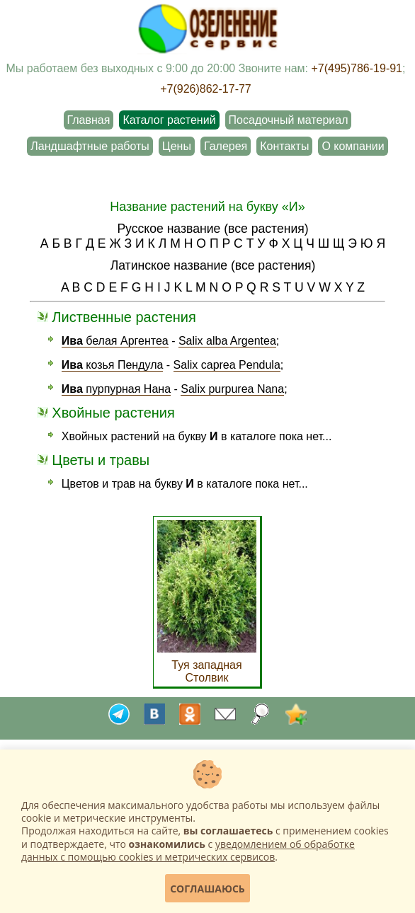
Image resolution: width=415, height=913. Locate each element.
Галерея (225, 146)
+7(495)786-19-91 (356, 68)
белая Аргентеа (115, 341)
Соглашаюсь (207, 888)
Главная (88, 120)
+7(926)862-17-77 (205, 89)
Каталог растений (169, 120)
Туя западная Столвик (206, 665)
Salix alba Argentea (227, 341)
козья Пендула (113, 365)
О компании (353, 146)
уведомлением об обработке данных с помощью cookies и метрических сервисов (188, 850)
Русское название (168, 229)
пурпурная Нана (116, 389)
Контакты (284, 146)
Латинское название (168, 265)
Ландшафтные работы (89, 146)
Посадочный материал (288, 120)
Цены (176, 146)
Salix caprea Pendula (227, 365)
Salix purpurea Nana (232, 389)
